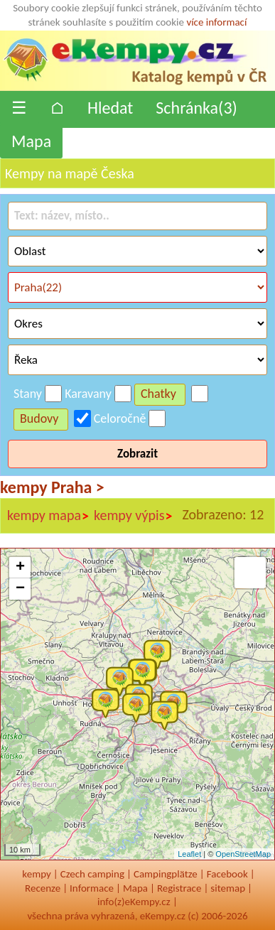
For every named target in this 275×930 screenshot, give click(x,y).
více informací (216, 22)
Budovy (39, 418)
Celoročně (120, 418)
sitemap (227, 888)
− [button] (20, 589)
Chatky (158, 393)
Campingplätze (166, 873)
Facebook (227, 873)
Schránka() (196, 107)
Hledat (110, 107)
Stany (28, 393)
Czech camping (92, 873)
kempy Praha (52, 487)
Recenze (42, 888)
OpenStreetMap (243, 854)
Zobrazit (137, 453)
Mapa (31, 141)
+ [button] (20, 567)
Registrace (179, 888)
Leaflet (189, 854)
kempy (36, 873)
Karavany (88, 393)
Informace (92, 888)
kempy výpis (133, 516)
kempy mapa (48, 516)
